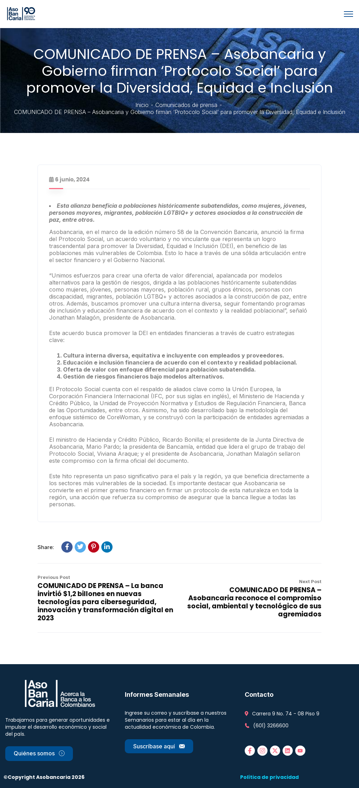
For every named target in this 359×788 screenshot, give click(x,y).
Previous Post (54, 577)
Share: (46, 547)
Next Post (310, 581)
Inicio (142, 104)
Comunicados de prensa (186, 104)
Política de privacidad (269, 777)
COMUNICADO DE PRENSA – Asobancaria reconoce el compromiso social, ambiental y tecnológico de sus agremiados (254, 602)
